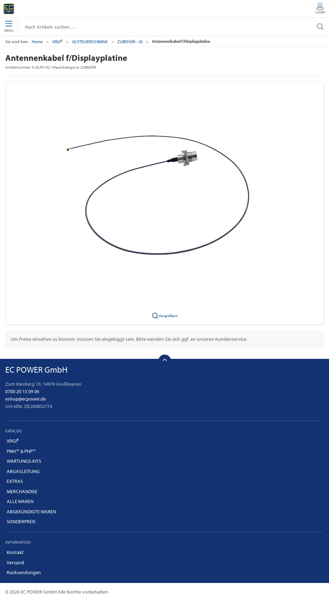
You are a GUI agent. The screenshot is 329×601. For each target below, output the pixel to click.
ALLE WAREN (20, 501)
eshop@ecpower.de (25, 399)
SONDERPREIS (21, 521)
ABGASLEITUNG (23, 471)
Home (37, 41)
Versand (15, 562)
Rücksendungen (24, 572)
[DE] (9, 9)
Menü (8, 27)
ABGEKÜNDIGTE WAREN (31, 511)
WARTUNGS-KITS (24, 461)
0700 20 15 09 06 (22, 391)
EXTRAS (15, 481)
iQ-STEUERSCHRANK (90, 41)
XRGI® (57, 41)
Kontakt (15, 552)
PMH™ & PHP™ (21, 451)
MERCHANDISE (22, 491)
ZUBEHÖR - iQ (129, 41)
